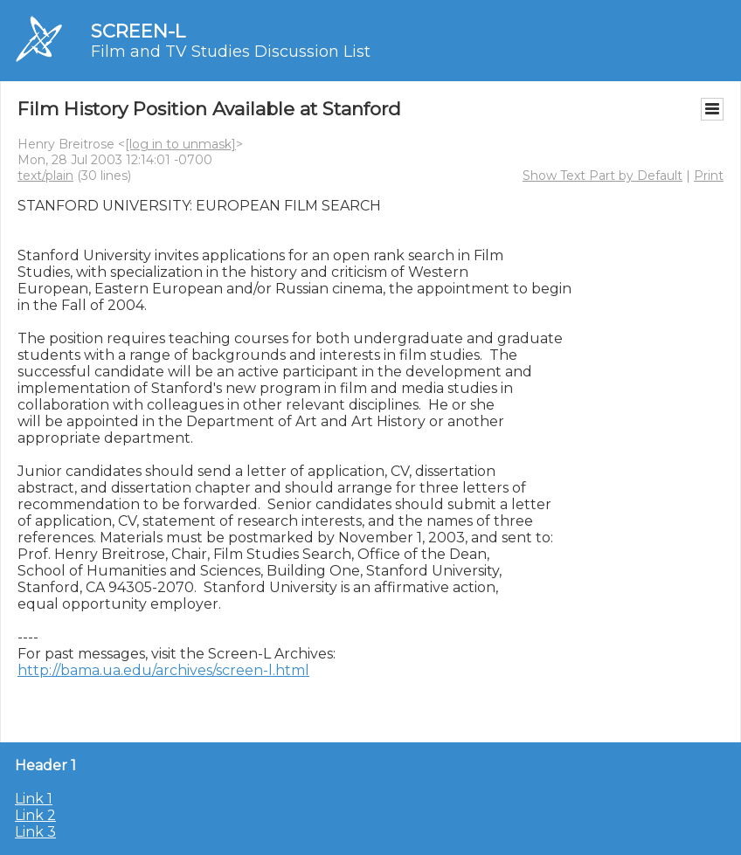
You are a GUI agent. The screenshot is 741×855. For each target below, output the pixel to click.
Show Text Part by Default (602, 175)
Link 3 (35, 832)
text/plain (45, 175)
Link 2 (35, 815)
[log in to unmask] (180, 144)
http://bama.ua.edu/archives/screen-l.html (163, 670)
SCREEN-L (138, 31)
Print (709, 175)
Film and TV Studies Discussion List (230, 51)
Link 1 (33, 798)
